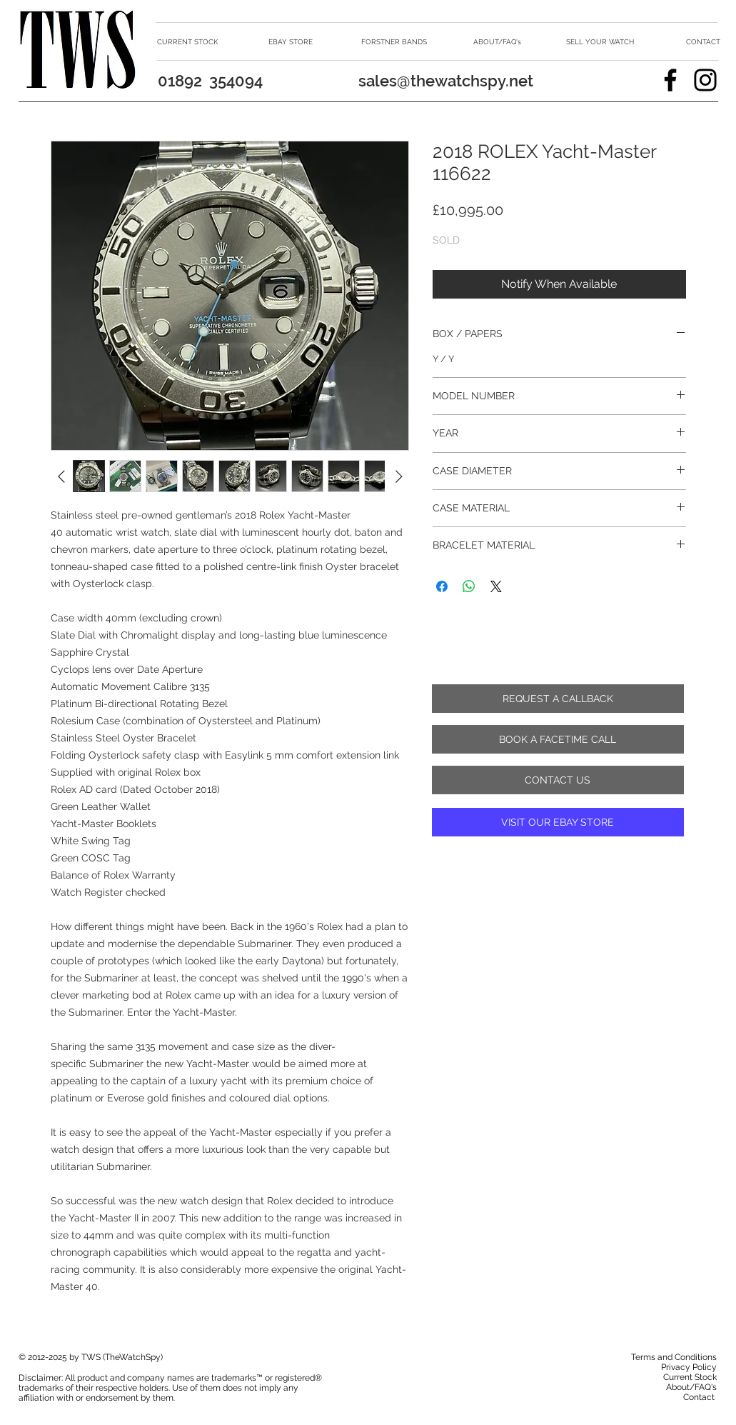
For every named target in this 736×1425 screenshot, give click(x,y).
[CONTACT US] (558, 780)
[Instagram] (705, 80)
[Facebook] (670, 80)
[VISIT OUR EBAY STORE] (558, 822)
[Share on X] (496, 586)
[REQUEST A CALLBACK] (558, 698)
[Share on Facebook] (441, 586)
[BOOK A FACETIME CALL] (558, 739)
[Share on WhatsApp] (469, 586)
